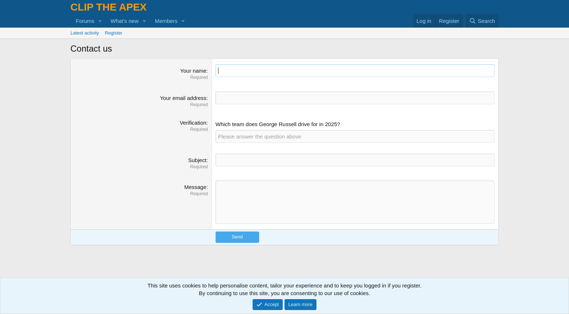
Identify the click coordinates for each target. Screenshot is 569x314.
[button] (100, 21)
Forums (85, 21)
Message (195, 187)
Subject (197, 160)
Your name (193, 71)
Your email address (183, 98)
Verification (193, 123)
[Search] (482, 21)
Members (166, 21)
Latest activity (84, 33)
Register (113, 33)
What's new (125, 21)
